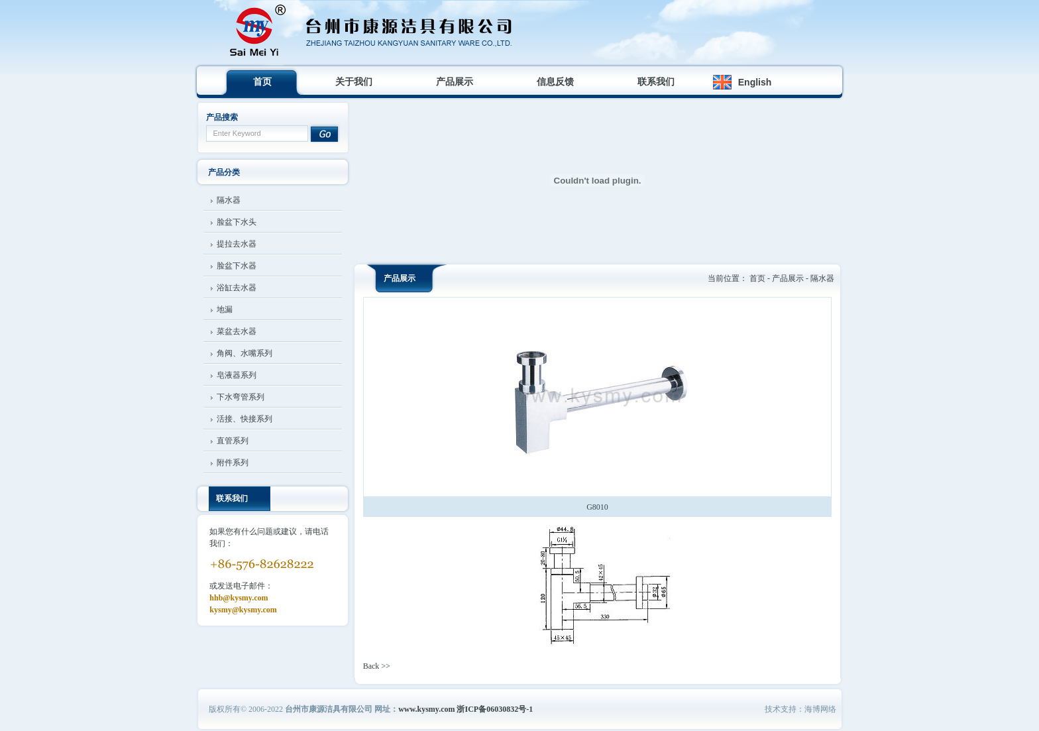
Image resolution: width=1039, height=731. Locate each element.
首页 (262, 82)
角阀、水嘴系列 (244, 353)
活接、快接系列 (244, 418)
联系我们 (656, 82)
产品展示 (454, 82)
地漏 (225, 309)
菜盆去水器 (236, 331)
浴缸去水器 (236, 287)
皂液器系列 (236, 375)
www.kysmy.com (426, 709)
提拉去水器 (236, 244)
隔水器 (229, 200)
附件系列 (232, 462)
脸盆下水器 (236, 265)
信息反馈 (555, 82)
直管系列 (232, 440)
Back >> (376, 666)
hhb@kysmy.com (238, 597)
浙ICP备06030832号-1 (495, 709)
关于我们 (353, 82)
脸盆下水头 (236, 222)
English (755, 82)
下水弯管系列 (240, 397)
